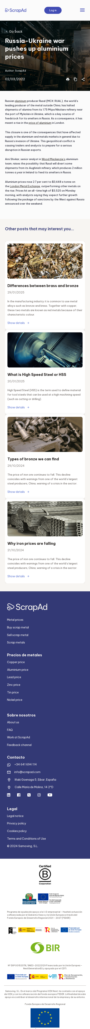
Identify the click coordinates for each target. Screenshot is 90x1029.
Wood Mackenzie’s (53, 159)
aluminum (20, 100)
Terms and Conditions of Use (26, 838)
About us (13, 722)
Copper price (16, 662)
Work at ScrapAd (18, 737)
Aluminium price (17, 670)
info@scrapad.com (27, 772)
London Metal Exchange (25, 186)
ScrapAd (20, 70)
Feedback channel (19, 745)
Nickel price (14, 700)
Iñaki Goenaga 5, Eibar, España (35, 779)
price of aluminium (40, 122)
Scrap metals (16, 642)
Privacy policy (16, 823)
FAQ (10, 730)
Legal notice (15, 816)
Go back (16, 31)
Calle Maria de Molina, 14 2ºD (34, 787)
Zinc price (13, 685)
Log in (53, 10)
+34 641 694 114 (25, 764)
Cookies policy (17, 831)
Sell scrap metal (17, 635)
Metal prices (15, 620)
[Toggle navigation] (82, 10)
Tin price (13, 692)
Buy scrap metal (18, 627)
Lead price (14, 677)
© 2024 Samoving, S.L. (22, 846)
